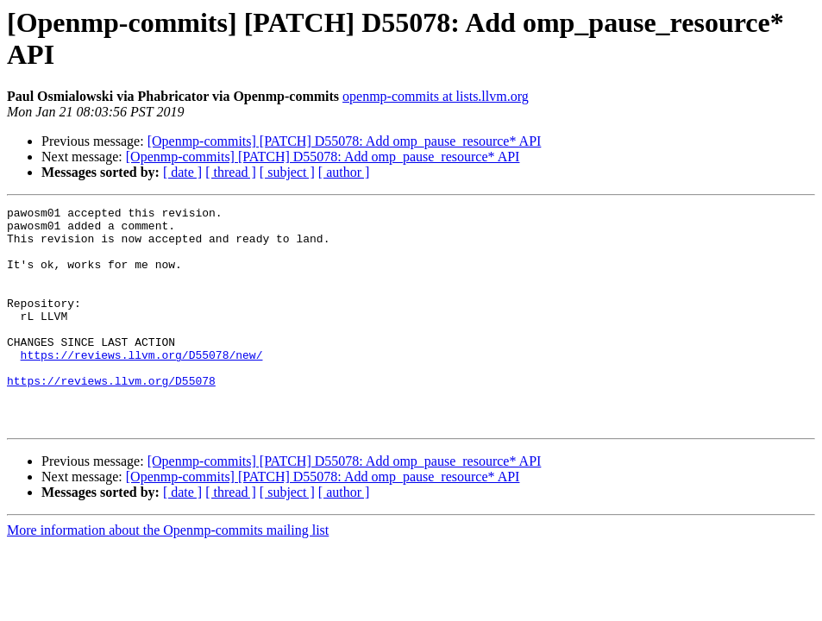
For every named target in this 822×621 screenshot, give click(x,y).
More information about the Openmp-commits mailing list (168, 574)
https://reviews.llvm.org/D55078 (111, 416)
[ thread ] (230, 172)
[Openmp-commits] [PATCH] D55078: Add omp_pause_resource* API (344, 141)
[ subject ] (287, 172)
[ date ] (182, 172)
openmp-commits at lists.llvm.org (435, 96)
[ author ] (344, 172)
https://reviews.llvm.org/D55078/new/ (142, 385)
